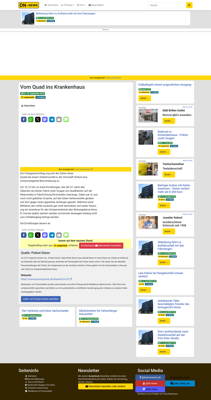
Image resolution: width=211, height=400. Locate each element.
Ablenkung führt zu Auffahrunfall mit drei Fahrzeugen (65, 13)
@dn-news (150, 383)
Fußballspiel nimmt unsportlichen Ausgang (164, 84)
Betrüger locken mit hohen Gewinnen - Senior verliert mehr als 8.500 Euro (174, 188)
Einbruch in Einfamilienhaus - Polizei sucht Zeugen (173, 135)
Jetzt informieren (113, 78)
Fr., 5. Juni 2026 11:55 (44, 18)
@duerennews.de (150, 377)
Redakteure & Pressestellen (38, 391)
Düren (161, 199)
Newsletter (96, 5)
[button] (19, 19)
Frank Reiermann (170, 394)
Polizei (50, 21)
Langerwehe (27, 97)
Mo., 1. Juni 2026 (165, 143)
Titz (24, 318)
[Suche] (166, 5)
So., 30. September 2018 (32, 93)
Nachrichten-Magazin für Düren (40, 385)
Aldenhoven (84, 321)
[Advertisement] (106, 53)
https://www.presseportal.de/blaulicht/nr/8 (45, 279)
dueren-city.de (187, 107)
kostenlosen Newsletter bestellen (101, 245)
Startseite (51, 5)
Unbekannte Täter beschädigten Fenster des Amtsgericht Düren (174, 304)
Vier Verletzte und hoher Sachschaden (45, 310)
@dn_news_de (180, 383)
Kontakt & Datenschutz (36, 388)
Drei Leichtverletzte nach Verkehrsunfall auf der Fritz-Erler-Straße (173, 335)
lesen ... (145, 98)
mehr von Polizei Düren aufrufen (41, 299)
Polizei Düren (28, 106)
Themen (67, 5)
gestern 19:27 (144, 89)
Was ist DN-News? (34, 382)
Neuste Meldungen (34, 379)
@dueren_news (180, 377)
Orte (80, 5)
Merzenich (41, 21)
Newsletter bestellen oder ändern (105, 386)
